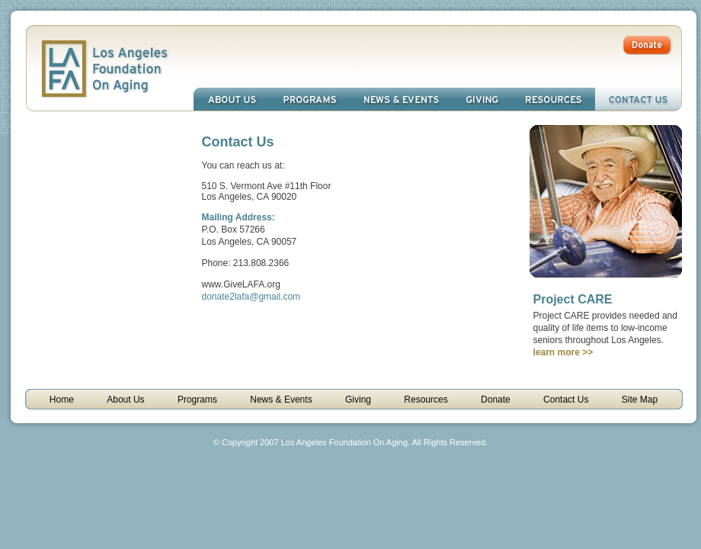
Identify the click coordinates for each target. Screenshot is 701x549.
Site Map (640, 399)
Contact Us (638, 99)
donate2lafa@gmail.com (251, 296)
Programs (310, 99)
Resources (553, 99)
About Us (232, 99)
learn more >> (563, 352)
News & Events (401, 99)
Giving (482, 99)
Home (62, 399)
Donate (496, 399)
